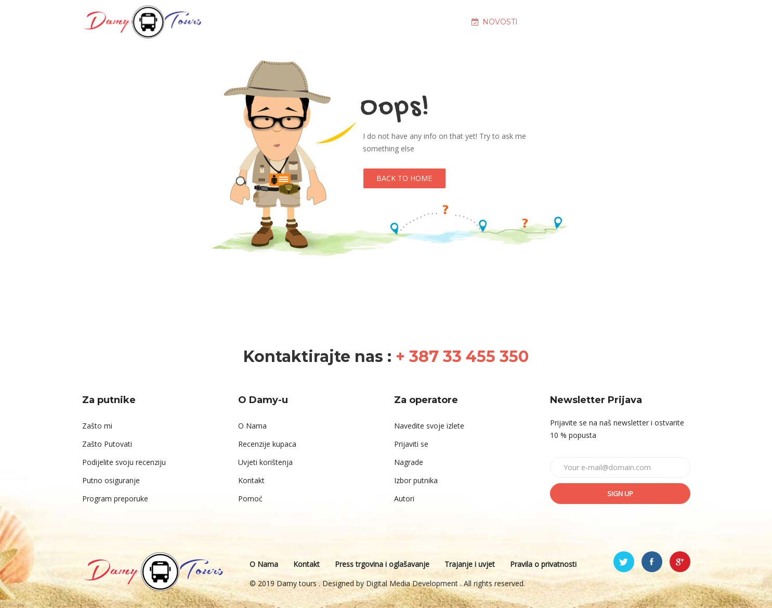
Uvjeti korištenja (265, 462)
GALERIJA (565, 22)
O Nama (252, 426)
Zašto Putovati (107, 444)
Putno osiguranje (111, 480)
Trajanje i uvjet (469, 564)
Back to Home (404, 178)
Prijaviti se (411, 444)
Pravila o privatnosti (543, 564)
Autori (404, 498)
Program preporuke (115, 498)
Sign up (620, 493)
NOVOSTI (495, 22)
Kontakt (251, 480)
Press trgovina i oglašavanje (382, 564)
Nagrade (408, 462)
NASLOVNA (273, 22)
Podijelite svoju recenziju (124, 462)
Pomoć (250, 498)
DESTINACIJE (418, 22)
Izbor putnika (416, 480)
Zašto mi (97, 426)
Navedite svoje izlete (429, 426)
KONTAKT (635, 22)
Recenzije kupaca (267, 444)
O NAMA (343, 22)
